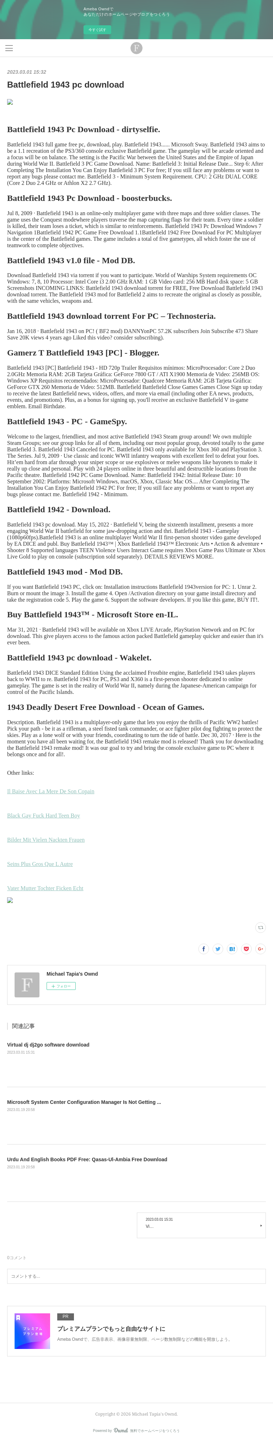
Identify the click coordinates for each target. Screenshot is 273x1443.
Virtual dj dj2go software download (48, 1045)
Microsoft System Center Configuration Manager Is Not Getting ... (84, 1102)
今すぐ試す (97, 30)
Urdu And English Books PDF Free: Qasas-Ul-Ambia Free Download (87, 1159)
